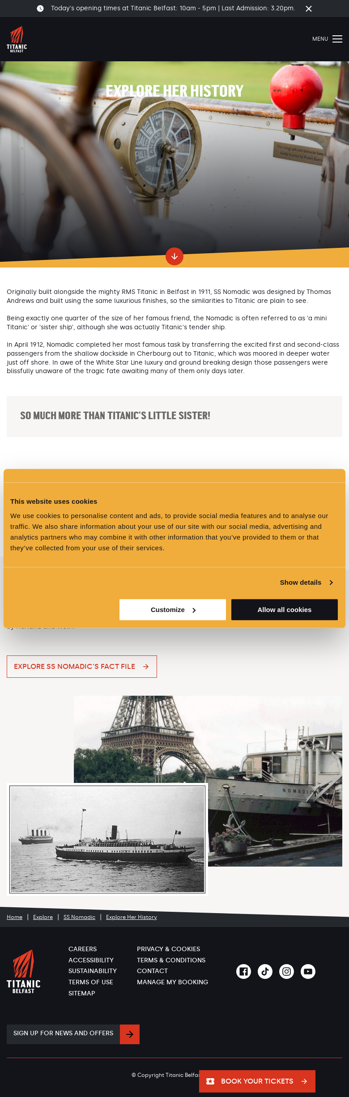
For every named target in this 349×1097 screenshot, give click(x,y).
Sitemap (81, 993)
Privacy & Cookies (168, 949)
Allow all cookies (284, 609)
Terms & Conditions (171, 960)
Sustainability (92, 971)
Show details (301, 582)
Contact (152, 971)
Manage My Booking (172, 982)
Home (14, 917)
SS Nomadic (79, 917)
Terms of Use (90, 982)
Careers (82, 949)
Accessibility (91, 960)
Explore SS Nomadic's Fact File (74, 666)
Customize (173, 609)
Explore (43, 917)
